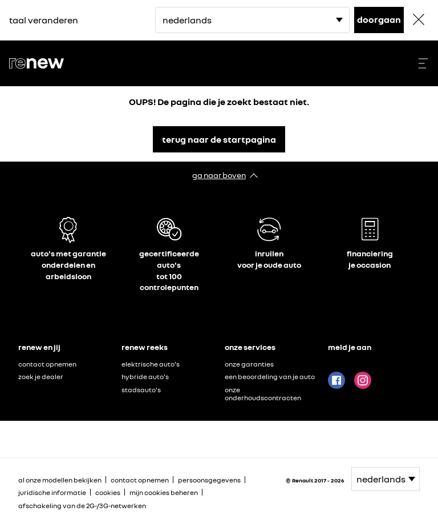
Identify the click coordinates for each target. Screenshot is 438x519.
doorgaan (379, 19)
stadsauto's (141, 389)
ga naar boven (219, 175)
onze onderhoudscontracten (263, 394)
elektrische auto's (150, 364)
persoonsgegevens (209, 480)
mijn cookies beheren (163, 492)
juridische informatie (52, 492)
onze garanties (249, 364)
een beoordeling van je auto (270, 376)
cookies (107, 492)
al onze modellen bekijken (60, 480)
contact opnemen (47, 364)
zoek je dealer (40, 376)
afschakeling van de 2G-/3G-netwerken (82, 505)
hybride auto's (145, 376)
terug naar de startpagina (219, 139)
